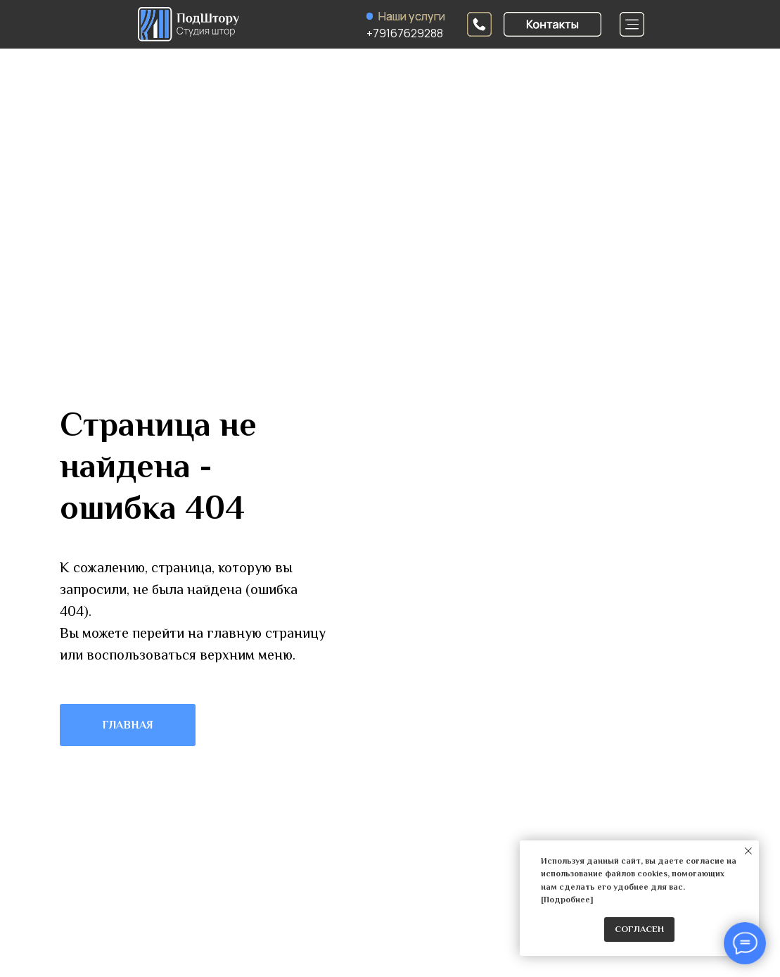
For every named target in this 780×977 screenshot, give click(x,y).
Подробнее (567, 899)
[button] (552, 24)
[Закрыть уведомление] (748, 851)
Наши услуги (411, 16)
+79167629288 (404, 33)
